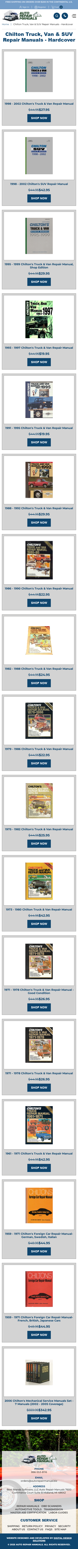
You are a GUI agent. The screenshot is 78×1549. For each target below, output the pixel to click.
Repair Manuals (28, 1506)
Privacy (50, 1526)
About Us (18, 1529)
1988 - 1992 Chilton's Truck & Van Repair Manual (39, 508)
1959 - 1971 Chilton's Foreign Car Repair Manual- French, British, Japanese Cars (39, 1319)
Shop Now (39, 118)
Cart (55, 7)
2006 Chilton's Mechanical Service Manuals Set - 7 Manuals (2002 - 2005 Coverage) (39, 1402)
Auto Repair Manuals (29, 1544)
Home (5, 24)
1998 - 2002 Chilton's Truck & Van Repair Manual (39, 103)
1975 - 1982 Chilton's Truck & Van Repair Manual (39, 829)
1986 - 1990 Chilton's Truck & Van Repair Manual (39, 588)
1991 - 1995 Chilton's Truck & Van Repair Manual (39, 428)
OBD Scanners (51, 1506)
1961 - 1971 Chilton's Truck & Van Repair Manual (39, 1153)
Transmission (53, 1509)
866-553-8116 (65, 16)
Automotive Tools (28, 1509)
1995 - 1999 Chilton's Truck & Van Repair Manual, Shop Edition (39, 266)
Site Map (60, 1529)
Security (64, 1526)
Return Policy (32, 1526)
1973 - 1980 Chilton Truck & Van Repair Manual (39, 909)
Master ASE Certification (28, 1512)
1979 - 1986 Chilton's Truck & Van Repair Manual (39, 749)
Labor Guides (58, 1512)
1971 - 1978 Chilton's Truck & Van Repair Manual (39, 1073)
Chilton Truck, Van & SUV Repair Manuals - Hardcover (43, 24)
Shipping (13, 1526)
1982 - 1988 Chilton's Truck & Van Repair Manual (39, 668)
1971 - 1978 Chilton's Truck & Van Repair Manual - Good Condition (39, 991)
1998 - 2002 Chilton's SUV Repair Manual (39, 184)
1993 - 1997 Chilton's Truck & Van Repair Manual (39, 347)
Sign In (26, 7)
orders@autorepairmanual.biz (39, 1480)
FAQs (48, 1529)
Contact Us (35, 1529)
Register (42, 7)
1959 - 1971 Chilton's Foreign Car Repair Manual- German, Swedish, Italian (39, 1235)
